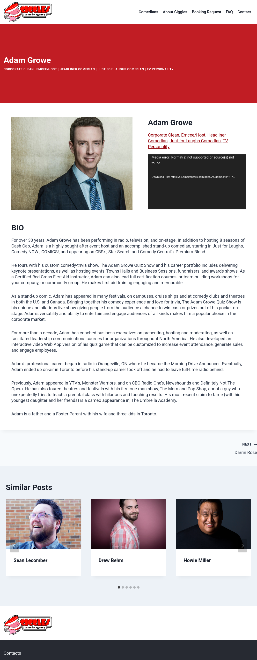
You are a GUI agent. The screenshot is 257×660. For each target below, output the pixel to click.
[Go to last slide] (14, 545)
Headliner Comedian (77, 69)
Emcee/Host (47, 69)
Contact (244, 12)
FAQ (229, 12)
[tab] (119, 587)
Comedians (148, 12)
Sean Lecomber (30, 560)
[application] (197, 181)
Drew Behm (111, 560)
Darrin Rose (195, 448)
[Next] (242, 545)
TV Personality (160, 69)
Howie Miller (197, 560)
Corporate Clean (19, 69)
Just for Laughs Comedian (121, 69)
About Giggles (175, 12)
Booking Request (206, 12)
